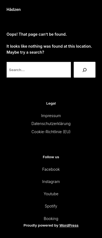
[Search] (84, 70)
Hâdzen (14, 9)
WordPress (68, 225)
